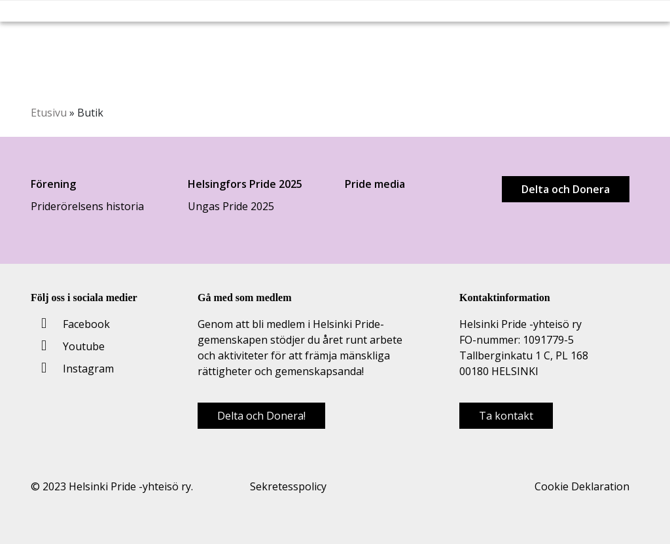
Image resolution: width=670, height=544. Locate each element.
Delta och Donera (565, 189)
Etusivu (49, 112)
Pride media (375, 184)
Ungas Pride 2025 (231, 206)
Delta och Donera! (261, 415)
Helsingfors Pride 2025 (245, 184)
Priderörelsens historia (87, 206)
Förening (53, 184)
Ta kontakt (506, 415)
